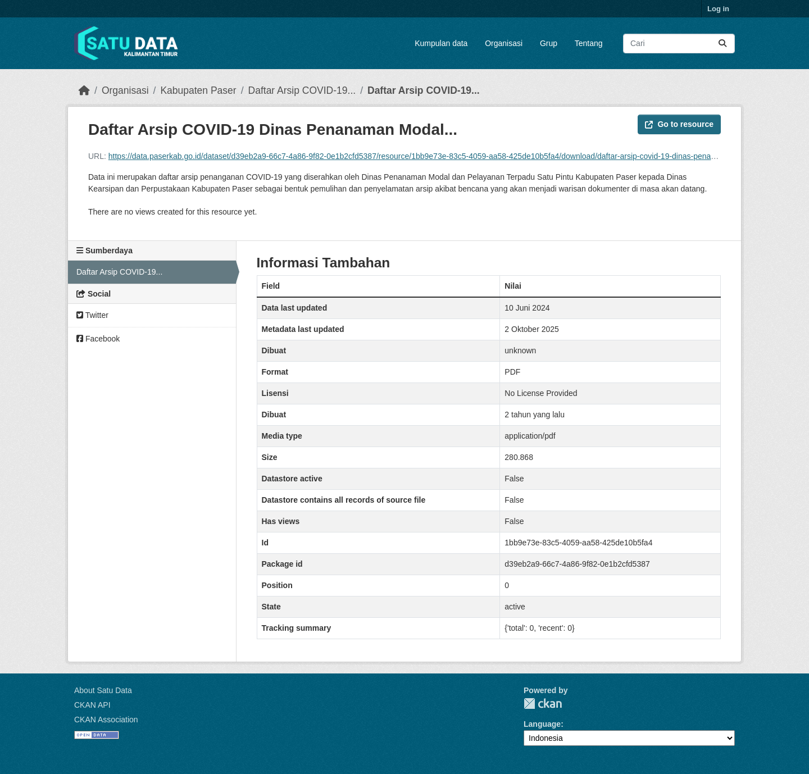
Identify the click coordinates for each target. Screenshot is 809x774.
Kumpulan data (441, 43)
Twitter (92, 315)
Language (542, 724)
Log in (718, 8)
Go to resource (679, 124)
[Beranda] (84, 90)
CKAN (543, 703)
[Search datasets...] (679, 43)
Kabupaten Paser (198, 90)
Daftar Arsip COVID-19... (302, 90)
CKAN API (92, 704)
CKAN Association (106, 719)
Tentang (589, 43)
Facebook (98, 338)
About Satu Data (103, 690)
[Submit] (722, 43)
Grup (548, 43)
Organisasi (503, 43)
